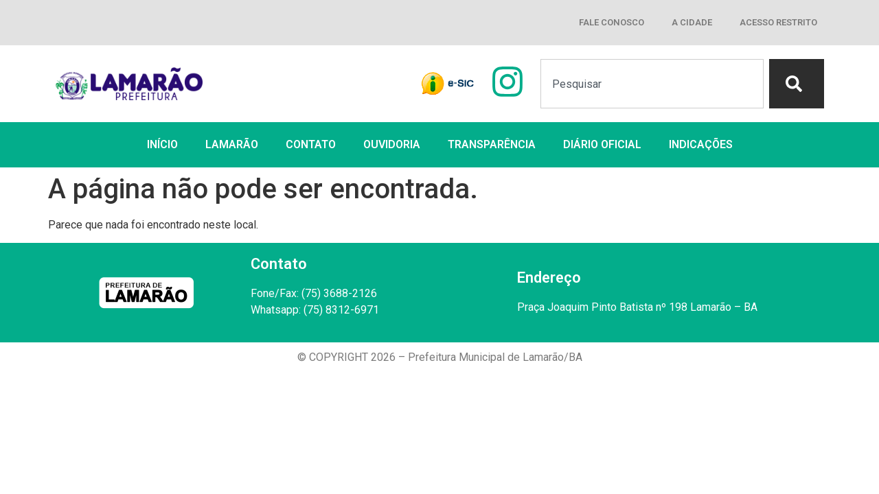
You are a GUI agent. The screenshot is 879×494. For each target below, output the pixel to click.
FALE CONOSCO (611, 22)
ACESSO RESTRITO (778, 22)
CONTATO (311, 144)
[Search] (796, 83)
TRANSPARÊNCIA (492, 144)
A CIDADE (692, 22)
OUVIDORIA (391, 144)
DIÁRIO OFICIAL (602, 144)
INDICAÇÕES (701, 144)
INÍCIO (162, 144)
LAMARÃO (231, 144)
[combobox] (652, 83)
